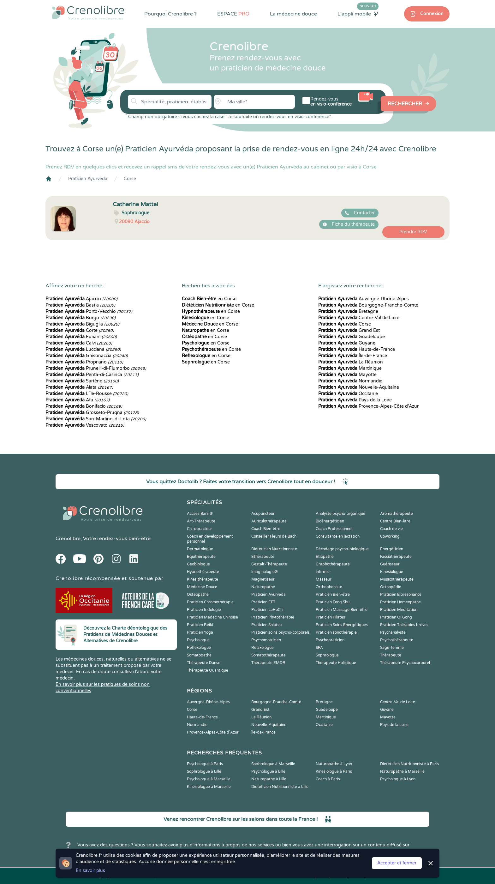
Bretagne (348, 311)
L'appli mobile (358, 13)
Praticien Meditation (398, 609)
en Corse (209, 299)
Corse (130, 178)
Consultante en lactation (338, 536)
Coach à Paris (328, 779)
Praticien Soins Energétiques (342, 625)
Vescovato (84, 425)
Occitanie (348, 393)
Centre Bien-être (395, 521)
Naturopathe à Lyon (334, 764)
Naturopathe (263, 587)
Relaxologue (262, 647)
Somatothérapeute (268, 655)
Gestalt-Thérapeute (269, 564)
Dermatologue (200, 549)
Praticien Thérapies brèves (404, 625)
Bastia (80, 305)
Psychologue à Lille (268, 771)
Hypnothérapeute (203, 572)
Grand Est (349, 330)
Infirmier (323, 572)
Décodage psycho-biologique (342, 549)
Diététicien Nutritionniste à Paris (409, 764)
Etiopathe (325, 556)
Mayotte (347, 374)
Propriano (84, 362)
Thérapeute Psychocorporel (405, 663)
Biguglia (82, 324)
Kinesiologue (391, 572)
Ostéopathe (198, 594)
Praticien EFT (263, 602)
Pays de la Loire (355, 400)
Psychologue (198, 640)
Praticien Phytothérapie (272, 617)
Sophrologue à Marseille (273, 764)
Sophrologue (327, 655)
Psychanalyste (393, 632)
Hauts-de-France (356, 349)
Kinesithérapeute (202, 579)
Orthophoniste (329, 587)
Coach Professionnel (334, 529)
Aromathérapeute (396, 513)
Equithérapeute (201, 556)
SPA (319, 647)
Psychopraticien (330, 640)
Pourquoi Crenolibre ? (170, 14)
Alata (79, 387)
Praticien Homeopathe (400, 602)
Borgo (80, 317)
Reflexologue (199, 647)
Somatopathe (199, 655)
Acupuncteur (263, 513)
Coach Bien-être (265, 529)
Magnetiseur (263, 579)
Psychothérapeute (396, 640)
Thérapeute (390, 655)
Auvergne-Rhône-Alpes (363, 299)
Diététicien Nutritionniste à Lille (279, 786)
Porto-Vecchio (88, 311)
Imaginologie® (264, 572)
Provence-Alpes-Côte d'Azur (368, 406)
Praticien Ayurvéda (87, 178)
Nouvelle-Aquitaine (358, 387)
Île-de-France (352, 355)
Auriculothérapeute (269, 521)
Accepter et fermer (396, 863)
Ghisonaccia (86, 355)
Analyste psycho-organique (340, 513)
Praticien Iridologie (204, 609)
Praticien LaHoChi (267, 609)
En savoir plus (90, 870)
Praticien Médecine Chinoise (212, 617)
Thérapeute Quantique (207, 670)
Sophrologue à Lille (204, 771)
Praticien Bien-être (333, 594)
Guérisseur (390, 564)
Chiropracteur (199, 529)
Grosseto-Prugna (92, 412)
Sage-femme (392, 647)
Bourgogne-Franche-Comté (368, 305)
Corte (79, 330)
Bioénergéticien (330, 521)
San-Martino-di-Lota (95, 419)
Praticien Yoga (200, 632)
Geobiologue (198, 564)
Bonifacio (83, 406)
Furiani (81, 336)
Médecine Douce (202, 587)
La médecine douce (293, 14)
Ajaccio (81, 299)
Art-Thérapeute (201, 521)
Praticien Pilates (330, 617)
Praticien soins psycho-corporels (280, 632)
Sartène (82, 381)
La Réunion (350, 362)
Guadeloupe (351, 336)
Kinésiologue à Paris (334, 771)
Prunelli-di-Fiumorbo (95, 368)
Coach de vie (391, 529)
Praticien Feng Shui (333, 602)
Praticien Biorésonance (400, 594)
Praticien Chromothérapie (210, 602)
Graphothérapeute (333, 564)
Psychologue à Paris (205, 764)
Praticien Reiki (200, 625)
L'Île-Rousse (86, 393)
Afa (77, 400)
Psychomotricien (266, 640)
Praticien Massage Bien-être (341, 609)
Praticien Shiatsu (266, 625)
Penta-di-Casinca (92, 374)
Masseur (323, 579)
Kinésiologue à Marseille (209, 786)
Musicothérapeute (397, 579)
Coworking (390, 536)
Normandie (350, 381)
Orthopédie (390, 587)
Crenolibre (68, 538)
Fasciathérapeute (396, 556)
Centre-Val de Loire (358, 317)
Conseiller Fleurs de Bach (273, 536)
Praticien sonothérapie (336, 632)
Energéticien (391, 549)
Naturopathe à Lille (268, 779)
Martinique (350, 368)
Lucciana (83, 349)
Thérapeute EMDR (268, 663)
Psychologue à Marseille (208, 779)
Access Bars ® (200, 513)
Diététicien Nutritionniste (274, 549)
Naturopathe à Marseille (402, 771)
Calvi (78, 343)
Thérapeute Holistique (336, 663)
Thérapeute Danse (203, 663)
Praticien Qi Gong (396, 617)
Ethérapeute (262, 556)
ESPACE (233, 14)
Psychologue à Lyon (397, 779)
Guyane (346, 343)
